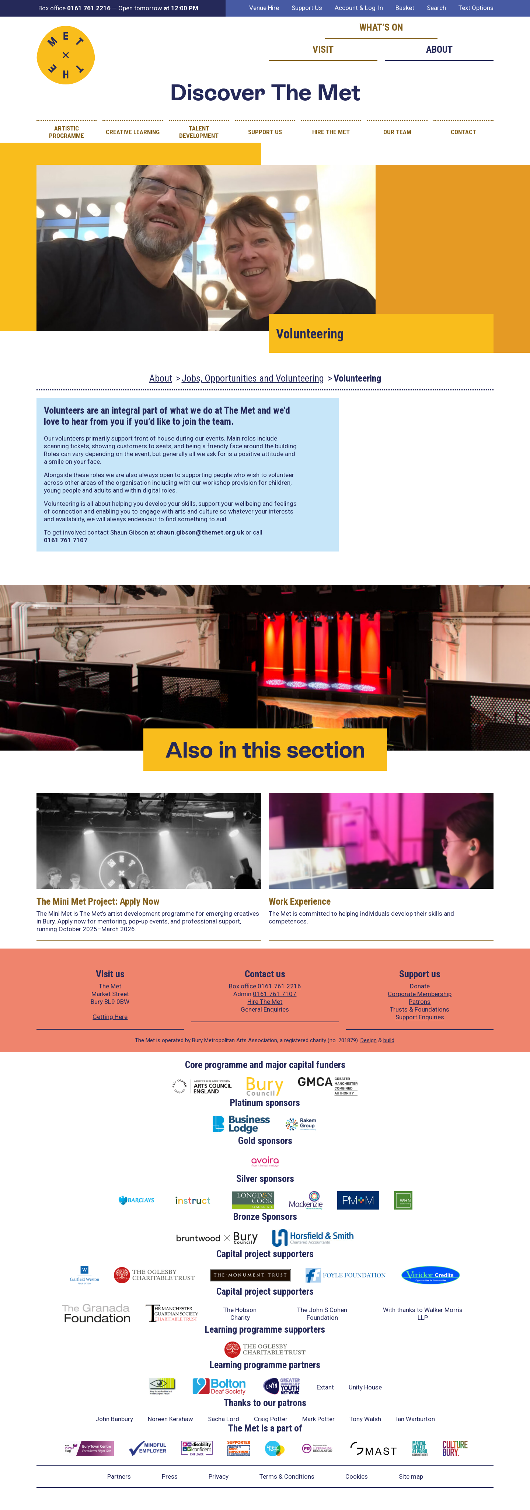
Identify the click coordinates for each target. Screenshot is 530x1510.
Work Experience (300, 901)
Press (170, 1476)
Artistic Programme (66, 132)
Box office (74, 8)
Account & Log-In (359, 7)
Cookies (356, 1476)
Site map (411, 1476)
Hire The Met (331, 132)
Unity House (365, 1387)
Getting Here (110, 1016)
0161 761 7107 (274, 994)
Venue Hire (264, 7)
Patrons (419, 1001)
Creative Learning (133, 132)
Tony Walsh (365, 1419)
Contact (463, 132)
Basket (404, 7)
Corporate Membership (419, 994)
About (439, 49)
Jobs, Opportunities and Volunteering (253, 378)
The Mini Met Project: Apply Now (98, 901)
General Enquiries (265, 1009)
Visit (323, 49)
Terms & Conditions (286, 1476)
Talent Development (199, 132)
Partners (119, 1476)
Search (436, 7)
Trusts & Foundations (419, 1009)
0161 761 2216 (279, 986)
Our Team (397, 132)
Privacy (219, 1476)
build (388, 1040)
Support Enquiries (419, 1017)
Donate (420, 986)
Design (368, 1040)
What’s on (381, 27)
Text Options (476, 7)
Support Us (307, 7)
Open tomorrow (158, 8)
